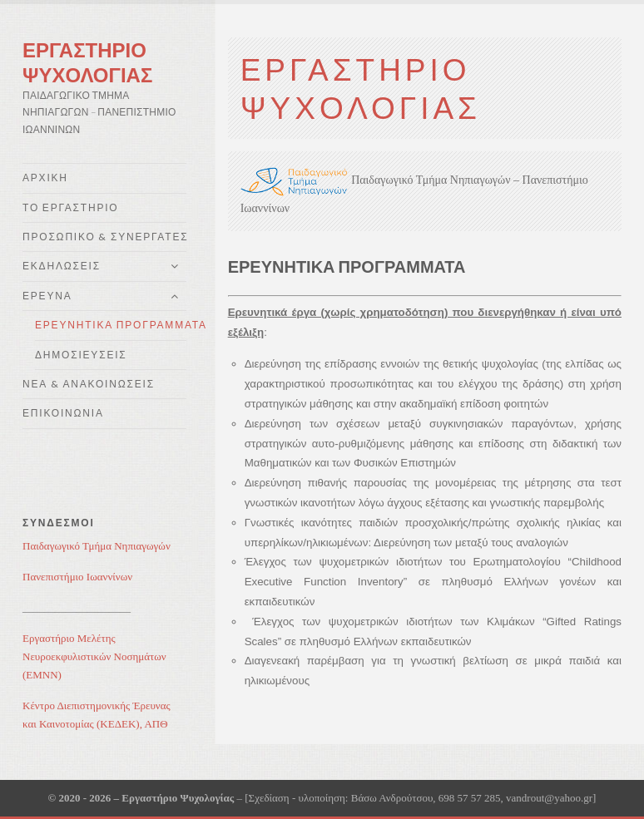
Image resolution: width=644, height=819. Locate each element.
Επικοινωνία (63, 413)
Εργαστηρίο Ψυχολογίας (87, 61)
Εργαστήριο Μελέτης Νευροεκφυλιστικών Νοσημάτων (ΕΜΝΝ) (94, 656)
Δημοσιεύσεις (81, 354)
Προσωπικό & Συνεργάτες (104, 236)
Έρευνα (47, 295)
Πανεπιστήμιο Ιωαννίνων (77, 576)
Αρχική (45, 177)
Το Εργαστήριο (70, 207)
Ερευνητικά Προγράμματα (110, 324)
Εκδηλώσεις (61, 265)
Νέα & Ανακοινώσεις (88, 383)
